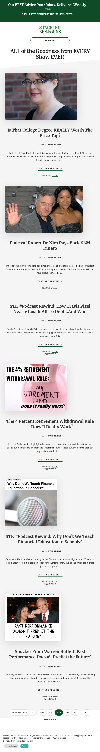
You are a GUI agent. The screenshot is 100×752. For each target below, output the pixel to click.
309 (51, 712)
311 (67, 712)
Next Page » (50, 720)
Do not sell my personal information (18, 741)
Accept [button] (24, 746)
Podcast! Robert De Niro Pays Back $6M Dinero (50, 245)
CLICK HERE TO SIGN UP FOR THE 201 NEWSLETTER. (47, 14)
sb (55, 353)
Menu (51, 40)
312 (76, 712)
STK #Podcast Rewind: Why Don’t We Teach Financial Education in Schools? (50, 539)
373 (87, 712)
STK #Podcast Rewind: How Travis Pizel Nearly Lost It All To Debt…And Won (50, 309)
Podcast (55, 175)
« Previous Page (19, 713)
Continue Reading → (50, 169)
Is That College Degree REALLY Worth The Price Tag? (50, 132)
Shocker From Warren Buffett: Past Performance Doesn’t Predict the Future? (50, 654)
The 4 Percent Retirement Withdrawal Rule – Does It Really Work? (50, 424)
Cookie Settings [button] (11, 746)
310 (59, 712)
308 (42, 712)
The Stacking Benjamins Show (50, 29)
